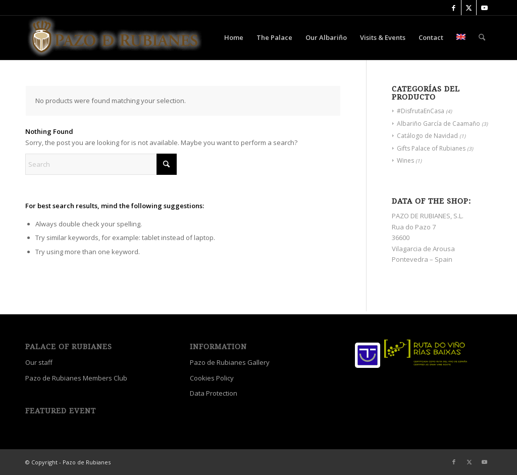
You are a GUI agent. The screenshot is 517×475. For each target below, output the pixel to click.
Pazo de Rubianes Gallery (230, 362)
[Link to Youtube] (484, 7)
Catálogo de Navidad (427, 135)
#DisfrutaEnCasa (420, 111)
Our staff (39, 362)
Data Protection (213, 393)
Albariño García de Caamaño (438, 123)
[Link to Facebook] (453, 7)
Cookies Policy (212, 378)
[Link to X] (468, 7)
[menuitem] (234, 37)
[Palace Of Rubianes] (114, 37)
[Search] (482, 37)
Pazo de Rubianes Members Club (76, 378)
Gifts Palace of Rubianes (431, 148)
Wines (405, 160)
